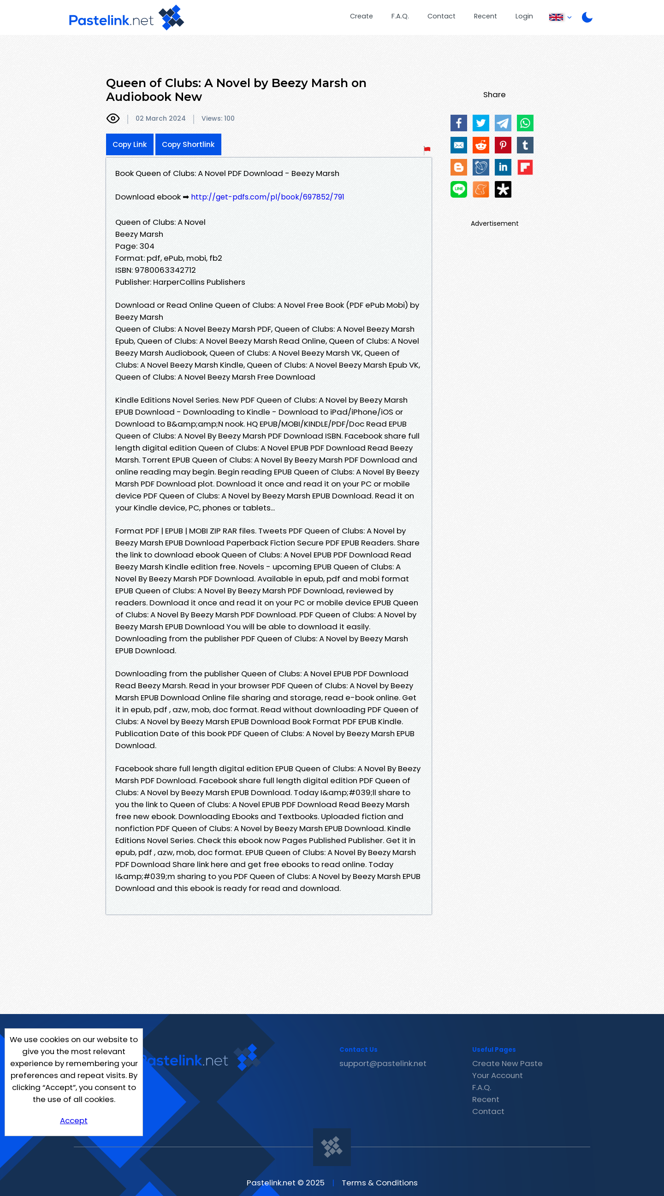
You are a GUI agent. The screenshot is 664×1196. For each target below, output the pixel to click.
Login (524, 16)
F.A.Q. (400, 16)
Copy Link (130, 144)
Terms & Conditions (380, 1182)
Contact (441, 16)
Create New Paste (507, 1063)
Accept (74, 1120)
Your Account (497, 1075)
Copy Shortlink (188, 144)
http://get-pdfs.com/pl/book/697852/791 (267, 197)
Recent (485, 16)
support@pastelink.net (383, 1063)
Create (361, 16)
